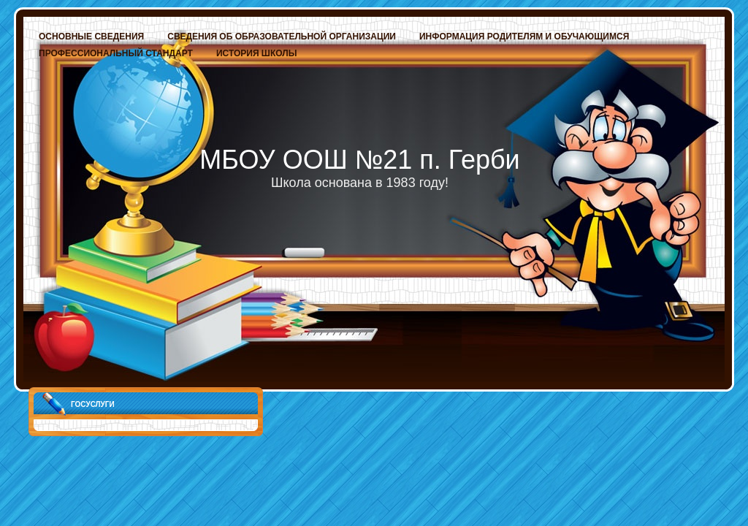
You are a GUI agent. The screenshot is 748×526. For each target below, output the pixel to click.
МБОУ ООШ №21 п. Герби (359, 160)
